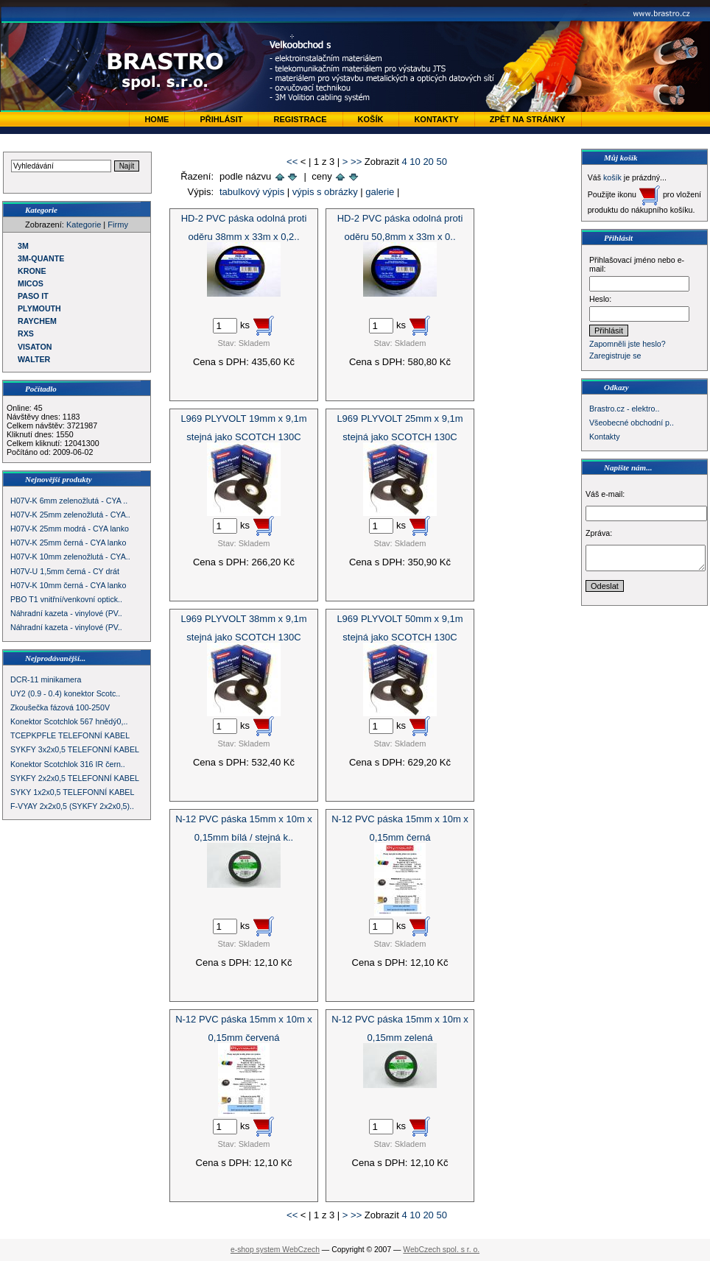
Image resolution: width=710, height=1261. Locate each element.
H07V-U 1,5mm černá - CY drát (64, 571)
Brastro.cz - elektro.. (624, 408)
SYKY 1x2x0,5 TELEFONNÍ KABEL (72, 792)
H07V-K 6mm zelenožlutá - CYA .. (68, 500)
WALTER (34, 359)
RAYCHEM (37, 321)
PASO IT (33, 296)
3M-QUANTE (41, 258)
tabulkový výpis (251, 191)
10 (415, 161)
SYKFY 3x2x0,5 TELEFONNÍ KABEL (74, 749)
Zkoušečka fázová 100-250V (60, 707)
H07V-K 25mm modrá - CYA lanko (69, 528)
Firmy (118, 224)
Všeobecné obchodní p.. (631, 422)
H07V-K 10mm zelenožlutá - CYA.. (70, 556)
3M (23, 245)
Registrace (299, 119)
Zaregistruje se (615, 355)
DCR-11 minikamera (46, 679)
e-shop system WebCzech (275, 1250)
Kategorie (83, 224)
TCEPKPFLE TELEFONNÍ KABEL (70, 735)
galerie (379, 191)
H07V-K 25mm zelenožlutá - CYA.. (70, 514)
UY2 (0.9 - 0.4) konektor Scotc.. (65, 693)
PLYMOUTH (39, 308)
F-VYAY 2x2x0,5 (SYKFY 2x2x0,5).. (72, 806)
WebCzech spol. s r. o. (441, 1250)
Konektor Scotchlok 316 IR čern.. (67, 764)
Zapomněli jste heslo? (627, 343)
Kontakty (436, 119)
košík (612, 177)
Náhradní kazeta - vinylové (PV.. (66, 613)
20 (428, 161)
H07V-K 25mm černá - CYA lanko (68, 542)
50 (441, 161)
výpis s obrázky (325, 191)
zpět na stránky (528, 119)
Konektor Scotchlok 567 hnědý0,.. (68, 721)
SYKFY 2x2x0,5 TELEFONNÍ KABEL (74, 778)
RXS (26, 333)
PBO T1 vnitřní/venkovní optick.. (66, 599)
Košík (371, 119)
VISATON (35, 346)
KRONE (32, 270)
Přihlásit (221, 119)
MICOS (30, 283)
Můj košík (621, 157)
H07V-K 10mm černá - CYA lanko (68, 585)
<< (292, 161)
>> (356, 161)
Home (156, 119)
